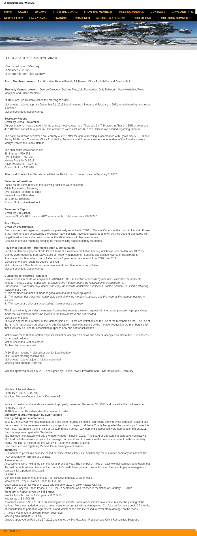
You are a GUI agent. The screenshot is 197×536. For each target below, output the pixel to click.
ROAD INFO (82, 18)
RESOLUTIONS (141, 18)
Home (8, 11)
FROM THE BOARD (65, 11)
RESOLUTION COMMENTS (175, 18)
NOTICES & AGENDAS (110, 18)
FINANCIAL (61, 18)
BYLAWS (40, 11)
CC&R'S (23, 11)
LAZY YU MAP (38, 18)
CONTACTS (158, 11)
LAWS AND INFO (182, 11)
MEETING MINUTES (131, 11)
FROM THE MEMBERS (98, 11)
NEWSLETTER (13, 18)
